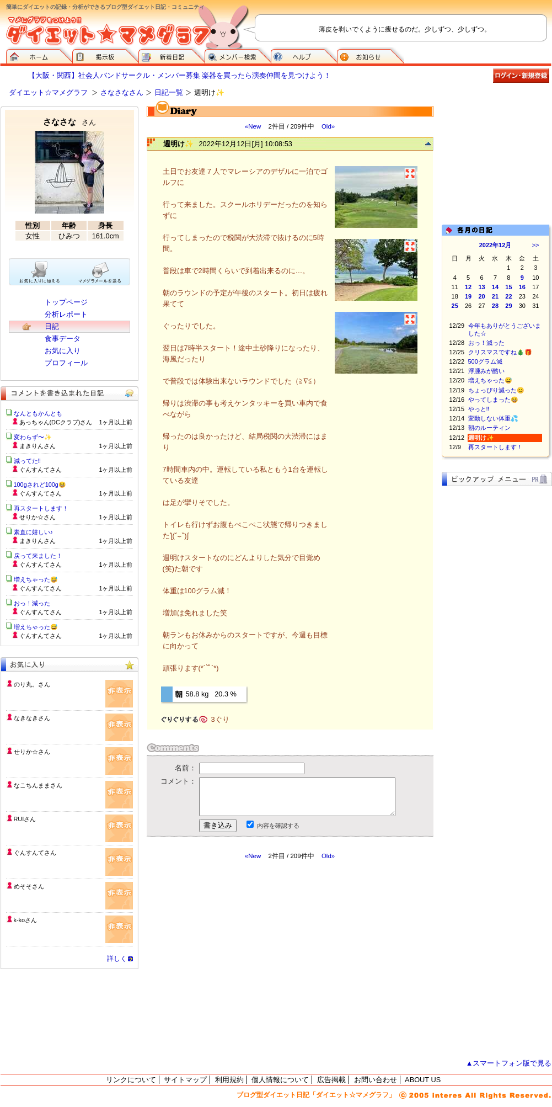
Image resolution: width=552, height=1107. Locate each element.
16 (522, 287)
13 (481, 287)
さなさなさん (121, 92)
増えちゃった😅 (490, 380)
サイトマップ (185, 1080)
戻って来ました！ (38, 555)
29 (508, 305)
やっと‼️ (479, 409)
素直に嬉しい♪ (33, 532)
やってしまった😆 (493, 399)
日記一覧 (168, 92)
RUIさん (25, 819)
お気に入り (63, 351)
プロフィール (66, 363)
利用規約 (229, 1080)
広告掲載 (331, 1080)
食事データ (63, 338)
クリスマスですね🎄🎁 (500, 352)
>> (535, 245)
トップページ (66, 302)
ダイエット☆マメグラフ (48, 92)
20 (481, 296)
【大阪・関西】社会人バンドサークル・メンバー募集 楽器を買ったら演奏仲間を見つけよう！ (179, 75)
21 (495, 296)
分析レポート (66, 314)
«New (253, 126)
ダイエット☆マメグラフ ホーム (39, 55)
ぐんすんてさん (35, 852)
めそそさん (29, 886)
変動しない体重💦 (493, 418)
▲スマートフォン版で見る (509, 1063)
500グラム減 (485, 361)
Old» (328, 126)
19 (468, 296)
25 (455, 305)
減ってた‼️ (27, 460)
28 (495, 305)
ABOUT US (423, 1080)
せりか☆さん (32, 751)
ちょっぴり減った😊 (496, 390)
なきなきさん (32, 718)
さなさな (69, 121)
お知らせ (370, 55)
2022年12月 (495, 245)
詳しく (117, 958)
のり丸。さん (32, 684)
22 (508, 296)
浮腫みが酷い (486, 371)
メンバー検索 (238, 55)
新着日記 (171, 55)
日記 (52, 326)
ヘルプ (304, 55)
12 (468, 287)
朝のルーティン (489, 427)
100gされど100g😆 (40, 484)
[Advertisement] (250, 959)
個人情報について (280, 1080)
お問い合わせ (375, 1080)
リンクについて (131, 1080)
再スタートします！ (495, 447)
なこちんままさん (38, 785)
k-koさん (25, 920)
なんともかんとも (38, 413)
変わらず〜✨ (33, 437)
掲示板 (105, 55)
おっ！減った (486, 342)
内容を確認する (278, 825)
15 (508, 287)
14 (495, 287)
